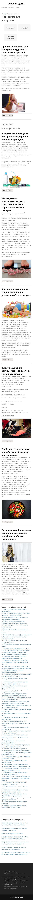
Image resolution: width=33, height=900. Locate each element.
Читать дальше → (7, 115)
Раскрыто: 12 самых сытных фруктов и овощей (17, 635)
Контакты (6, 877)
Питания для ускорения (10, 27)
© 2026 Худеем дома (10, 871)
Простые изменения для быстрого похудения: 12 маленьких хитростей (15, 49)
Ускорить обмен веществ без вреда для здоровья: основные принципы (15, 136)
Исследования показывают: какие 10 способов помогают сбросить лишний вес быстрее (13, 204)
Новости (11, 8)
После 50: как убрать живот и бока (12, 833)
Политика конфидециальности (13, 879)
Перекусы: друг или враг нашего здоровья (15, 629)
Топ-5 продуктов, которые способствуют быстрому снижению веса (15, 452)
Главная (4, 8)
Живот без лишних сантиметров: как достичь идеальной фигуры (16, 371)
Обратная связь (8, 885)
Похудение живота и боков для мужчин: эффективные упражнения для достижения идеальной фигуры (15, 737)
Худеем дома (16, 3)
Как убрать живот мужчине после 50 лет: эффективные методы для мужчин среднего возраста (15, 662)
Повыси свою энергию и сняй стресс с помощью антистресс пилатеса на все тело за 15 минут (16, 723)
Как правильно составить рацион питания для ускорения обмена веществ (16, 292)
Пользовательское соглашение (19, 877)
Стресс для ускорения (24, 27)
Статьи (18, 8)
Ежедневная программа (10, 37)
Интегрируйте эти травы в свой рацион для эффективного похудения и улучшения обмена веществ (16, 778)
